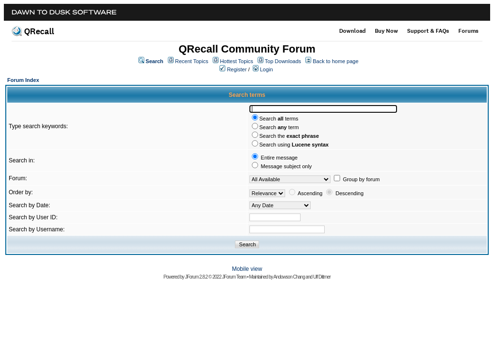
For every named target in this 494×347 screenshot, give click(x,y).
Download (352, 31)
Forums (468, 31)
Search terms (279, 118)
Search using (294, 144)
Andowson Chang (289, 277)
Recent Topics (191, 61)
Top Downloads (283, 61)
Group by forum (361, 179)
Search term (279, 127)
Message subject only (286, 166)
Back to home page (335, 61)
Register (237, 69)
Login (266, 69)
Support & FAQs (428, 31)
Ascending (310, 193)
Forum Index (23, 80)
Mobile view (247, 269)
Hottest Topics (236, 61)
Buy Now (386, 31)
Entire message (279, 157)
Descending (350, 193)
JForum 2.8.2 (196, 277)
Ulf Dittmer (321, 277)
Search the (289, 136)
